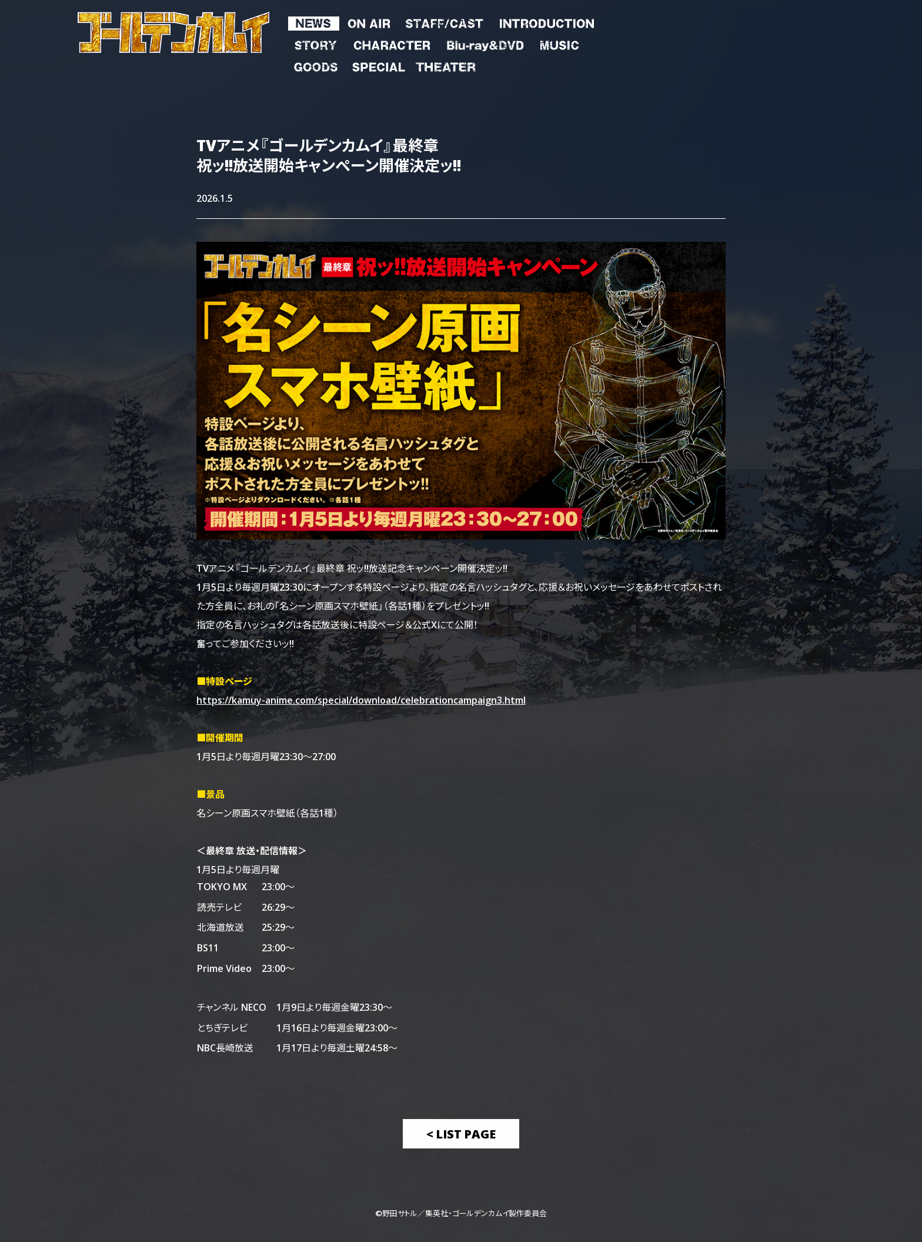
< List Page (461, 1133)
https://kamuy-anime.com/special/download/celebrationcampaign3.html (361, 699)
